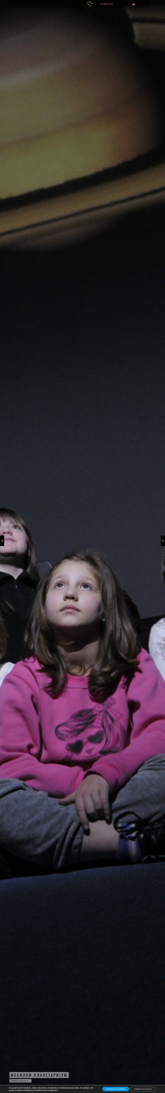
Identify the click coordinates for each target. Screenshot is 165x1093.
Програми (63, 4)
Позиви (76, 4)
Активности (106, 4)
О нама (52, 4)
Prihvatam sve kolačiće (115, 1089)
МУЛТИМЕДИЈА (122, 4)
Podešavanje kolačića (143, 1089)
